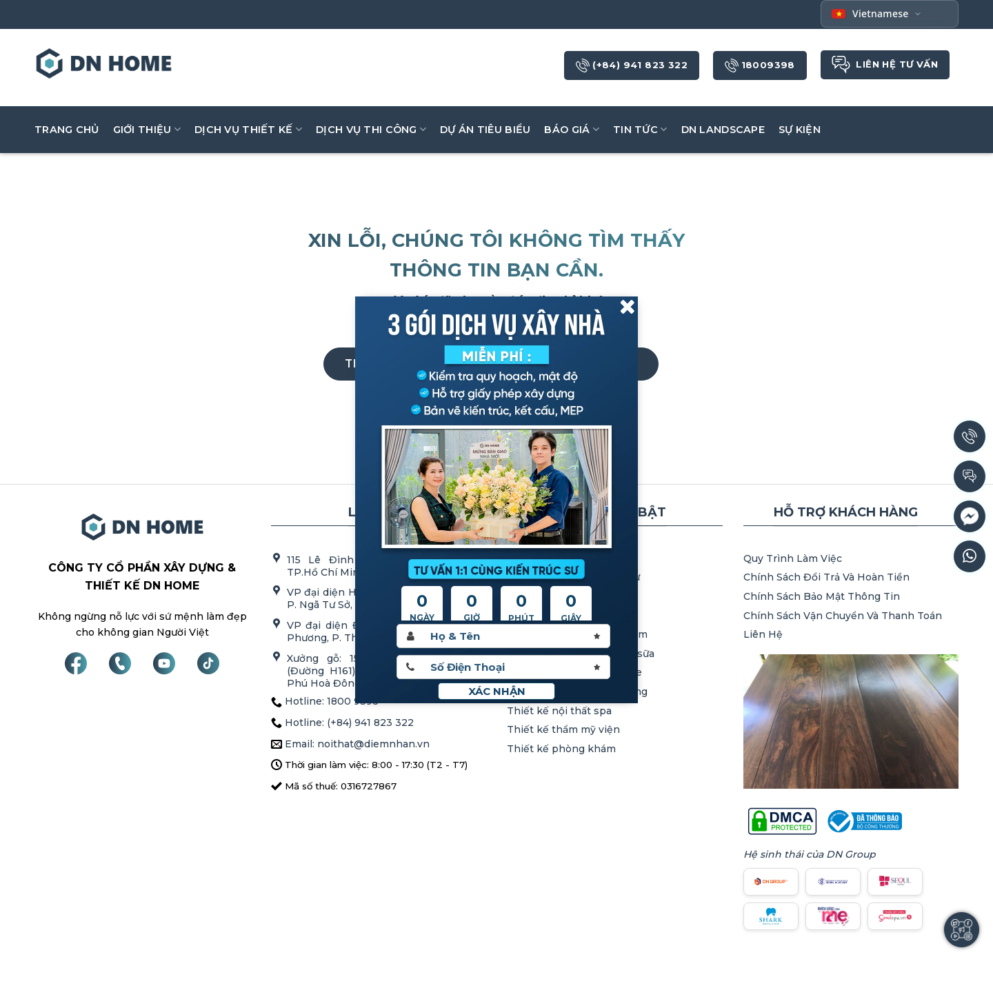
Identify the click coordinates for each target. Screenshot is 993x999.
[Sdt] (503, 667)
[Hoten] (503, 636)
